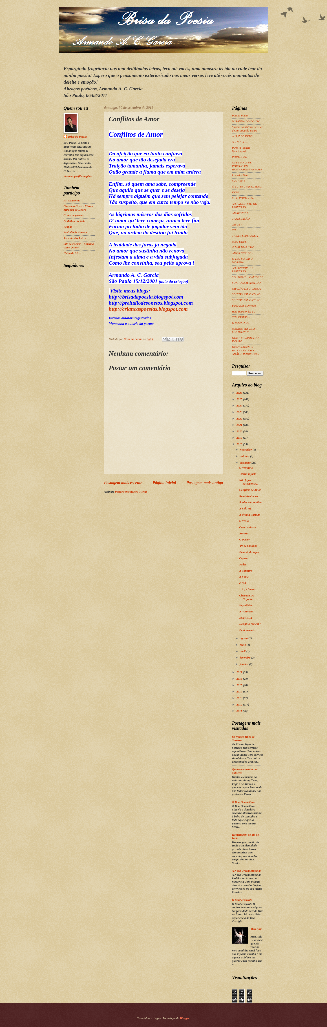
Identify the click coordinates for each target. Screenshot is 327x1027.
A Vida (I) (245, 508)
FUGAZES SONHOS (244, 305)
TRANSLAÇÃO (241, 218)
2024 (239, 405)
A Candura (245, 570)
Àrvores (244, 533)
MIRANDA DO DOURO (246, 121)
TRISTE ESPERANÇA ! (245, 235)
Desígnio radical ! (250, 623)
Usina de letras (72, 253)
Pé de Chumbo (248, 545)
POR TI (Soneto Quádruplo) (241, 149)
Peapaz (68, 226)
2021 (239, 424)
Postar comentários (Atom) (131, 491)
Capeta (243, 558)
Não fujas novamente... (248, 482)
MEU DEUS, (239, 241)
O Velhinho (246, 467)
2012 (239, 704)
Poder (243, 564)
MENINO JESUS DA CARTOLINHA (244, 330)
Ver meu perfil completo (78, 176)
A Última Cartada (249, 514)
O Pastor (244, 539)
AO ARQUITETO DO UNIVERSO (244, 205)
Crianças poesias (74, 215)
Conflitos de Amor (250, 489)
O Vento (244, 520)
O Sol (242, 583)
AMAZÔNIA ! (240, 213)
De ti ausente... (248, 630)
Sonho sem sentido (250, 502)
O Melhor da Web (74, 221)
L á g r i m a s (247, 589)
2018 (239, 444)
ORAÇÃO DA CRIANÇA (246, 288)
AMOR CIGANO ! (242, 253)
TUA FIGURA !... (242, 317)
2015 (239, 685)
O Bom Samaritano (243, 802)
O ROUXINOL (240, 322)
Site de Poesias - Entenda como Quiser (79, 245)
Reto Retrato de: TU (244, 311)
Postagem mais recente (123, 482)
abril (243, 651)
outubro (245, 456)
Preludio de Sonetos (75, 232)
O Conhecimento (242, 900)
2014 (239, 691)
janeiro (244, 664)
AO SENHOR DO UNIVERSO (242, 269)
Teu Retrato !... (240, 142)
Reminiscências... (249, 496)
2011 (239, 710)
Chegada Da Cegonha (246, 597)
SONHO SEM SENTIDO (246, 282)
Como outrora (247, 527)
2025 (239, 399)
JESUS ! (237, 224)
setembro (245, 462)
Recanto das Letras (75, 238)
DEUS (235, 192)
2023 (239, 412)
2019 (239, 437)
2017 (239, 672)
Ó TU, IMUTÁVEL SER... (247, 186)
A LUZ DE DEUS (242, 136)
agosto (244, 638)
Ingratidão (245, 605)
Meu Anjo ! (238, 181)
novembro (246, 449)
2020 (239, 431)
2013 (239, 698)
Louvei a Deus (240, 175)
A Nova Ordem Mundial (246, 870)
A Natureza (246, 611)
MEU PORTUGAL (243, 198)
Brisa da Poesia (77, 136)
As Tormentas (72, 200)
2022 (239, 418)
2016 (239, 678)
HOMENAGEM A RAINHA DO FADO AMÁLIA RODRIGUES (245, 351)
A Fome (244, 576)
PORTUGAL (239, 157)
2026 (239, 392)
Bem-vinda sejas (249, 552)
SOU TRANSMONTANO (246, 294)
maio (243, 644)
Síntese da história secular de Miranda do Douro (247, 128)
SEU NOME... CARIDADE (247, 277)
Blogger (184, 1018)
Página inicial (164, 482)
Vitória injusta (248, 474)
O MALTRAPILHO (243, 247)
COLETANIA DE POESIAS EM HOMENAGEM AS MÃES (247, 166)
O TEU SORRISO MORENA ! (242, 260)
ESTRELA (245, 617)
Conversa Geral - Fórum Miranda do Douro (78, 208)
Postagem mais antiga (204, 482)
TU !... (236, 230)
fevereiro (245, 657)
